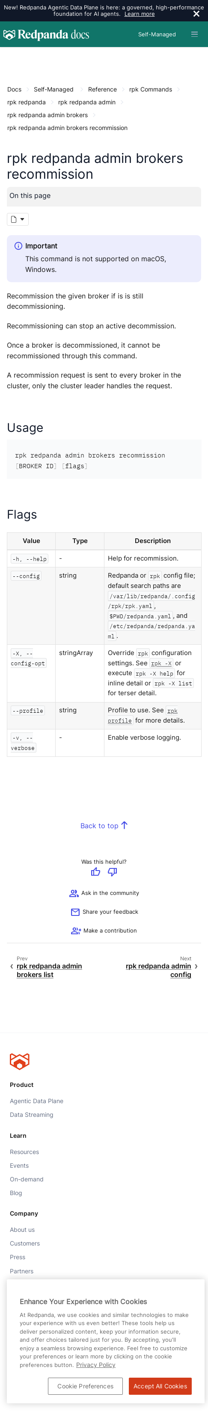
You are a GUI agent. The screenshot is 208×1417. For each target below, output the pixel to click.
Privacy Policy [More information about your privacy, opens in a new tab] (96, 1364)
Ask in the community (104, 894)
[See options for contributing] (104, 931)
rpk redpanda (26, 102)
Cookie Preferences (85, 1386)
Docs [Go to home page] (14, 89)
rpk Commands (150, 89)
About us (22, 1230)
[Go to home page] (46, 34)
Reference (102, 89)
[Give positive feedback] (95, 873)
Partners (21, 1271)
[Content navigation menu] (9, 56)
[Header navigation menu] (194, 34)
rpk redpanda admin (87, 102)
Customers (25, 1243)
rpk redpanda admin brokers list (49, 970)
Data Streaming (31, 1114)
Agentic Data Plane (36, 1101)
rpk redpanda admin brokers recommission (67, 127)
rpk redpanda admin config (158, 970)
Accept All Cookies (160, 1386)
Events (19, 1165)
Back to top (99, 826)
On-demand (27, 1179)
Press (17, 1257)
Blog (16, 1193)
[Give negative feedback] (112, 873)
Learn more (140, 13)
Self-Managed (54, 89)
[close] (196, 14)
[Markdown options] (18, 219)
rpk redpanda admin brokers (47, 114)
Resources (24, 1151)
